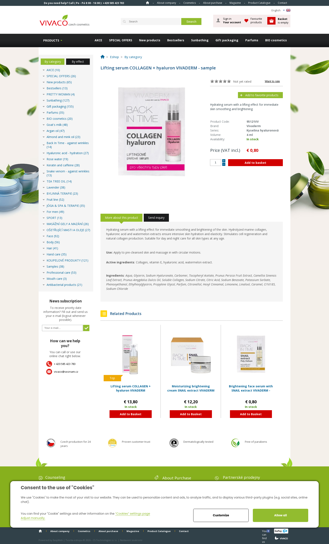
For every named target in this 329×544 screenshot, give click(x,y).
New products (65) (59, 82)
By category (52, 62)
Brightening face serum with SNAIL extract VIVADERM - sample (251, 390)
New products (149, 40)
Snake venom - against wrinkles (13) (68, 173)
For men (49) (55, 212)
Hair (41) (52, 248)
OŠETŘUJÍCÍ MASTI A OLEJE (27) (68, 230)
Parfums (251, 40)
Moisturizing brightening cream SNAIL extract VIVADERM (190, 388)
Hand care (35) (57, 254)
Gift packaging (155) (60, 106)
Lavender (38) (56, 187)
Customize (221, 515)
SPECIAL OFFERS (120, 40)
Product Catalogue (259, 3)
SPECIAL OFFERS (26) (61, 76)
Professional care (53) (61, 273)
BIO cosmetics (276, 40)
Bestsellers (175, 40)
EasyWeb (58, 540)
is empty (283, 20)
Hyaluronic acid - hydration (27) (68, 153)
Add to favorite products (261, 95)
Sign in (232, 20)
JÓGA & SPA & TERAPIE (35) (66, 206)
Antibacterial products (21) (64, 285)
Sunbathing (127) (58, 100)
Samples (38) (55, 266)
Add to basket (255, 163)
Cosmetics (189, 3)
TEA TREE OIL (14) (59, 181)
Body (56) (53, 242)
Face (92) (53, 236)
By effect (78, 62)
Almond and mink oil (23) (63, 137)
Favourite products (256, 20)
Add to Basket (130, 414)
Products (51, 40)
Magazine (235, 3)
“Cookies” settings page (132, 513)
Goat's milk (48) (57, 125)
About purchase (212, 3)
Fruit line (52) (55, 200)
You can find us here (265, 530)
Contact (282, 3)
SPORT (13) (54, 218)
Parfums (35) (55, 113)
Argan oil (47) (56, 131)
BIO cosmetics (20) (60, 119)
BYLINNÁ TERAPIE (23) (62, 193)
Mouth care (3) (57, 279)
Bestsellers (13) (57, 88)
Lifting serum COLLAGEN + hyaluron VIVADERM (131, 388)
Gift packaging (226, 40)
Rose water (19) (57, 159)
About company (166, 3)
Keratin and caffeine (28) (63, 165)
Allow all (280, 515)
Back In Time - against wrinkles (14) (68, 145)
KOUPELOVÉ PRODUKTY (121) (67, 260)
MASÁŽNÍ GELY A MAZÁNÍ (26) (68, 224)
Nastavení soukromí (131, 540)
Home (147, 2)
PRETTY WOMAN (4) (61, 94)
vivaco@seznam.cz (66, 372)
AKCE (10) (53, 70)
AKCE (98, 40)
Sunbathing (200, 40)
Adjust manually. (33, 518)
